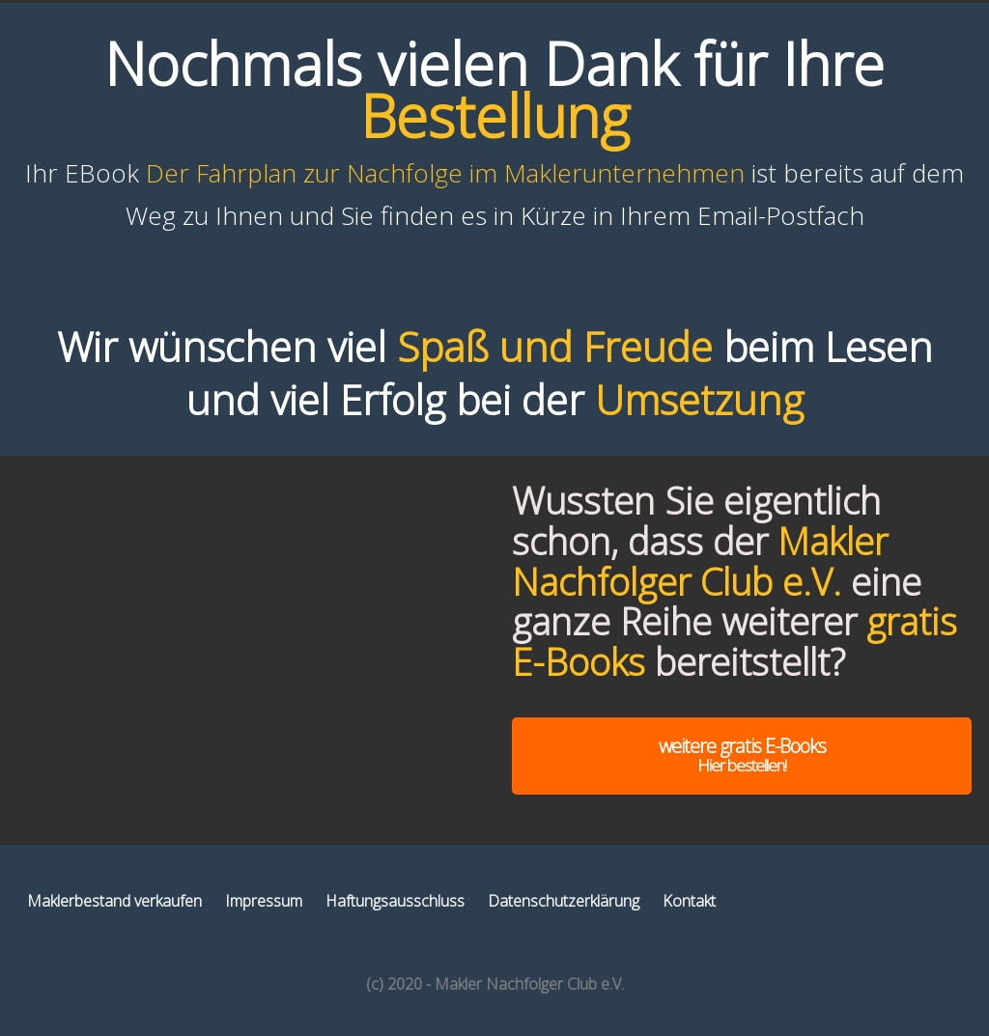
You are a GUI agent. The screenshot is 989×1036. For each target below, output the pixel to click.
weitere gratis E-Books (741, 754)
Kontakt (689, 900)
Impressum (263, 900)
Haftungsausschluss (395, 900)
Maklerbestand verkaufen (114, 900)
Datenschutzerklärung (563, 900)
